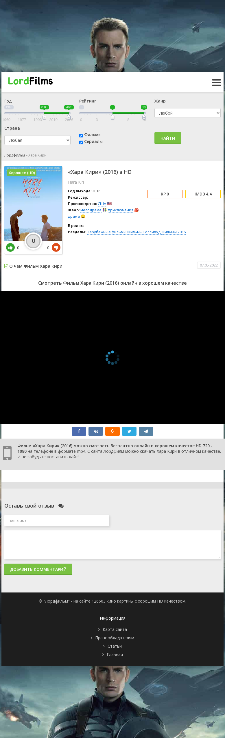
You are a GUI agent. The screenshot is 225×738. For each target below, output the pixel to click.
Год (8, 101)
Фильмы (93, 134)
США (102, 203)
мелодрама (91, 210)
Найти (168, 138)
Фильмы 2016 (173, 231)
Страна (12, 128)
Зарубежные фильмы (106, 231)
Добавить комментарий (38, 569)
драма (74, 216)
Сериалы (93, 141)
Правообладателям (114, 637)
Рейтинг (87, 101)
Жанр (160, 101)
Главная (115, 654)
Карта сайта (115, 629)
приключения (120, 210)
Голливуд (152, 231)
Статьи (115, 646)
